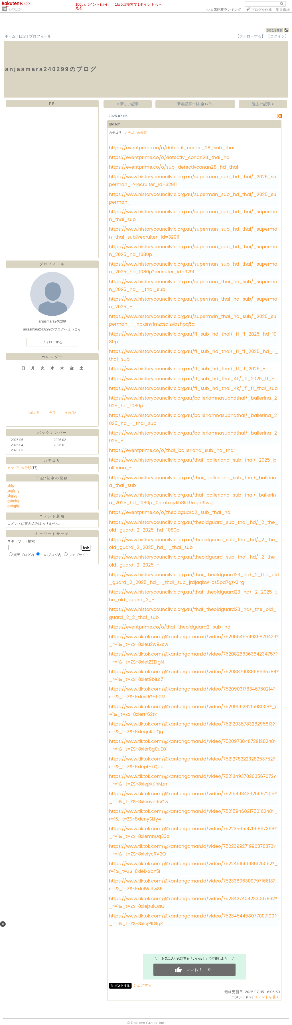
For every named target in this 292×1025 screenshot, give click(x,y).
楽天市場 (283, 10)
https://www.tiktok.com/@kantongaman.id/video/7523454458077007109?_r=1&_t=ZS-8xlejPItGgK (193, 920)
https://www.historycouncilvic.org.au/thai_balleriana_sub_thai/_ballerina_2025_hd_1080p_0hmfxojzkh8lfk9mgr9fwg (192, 499)
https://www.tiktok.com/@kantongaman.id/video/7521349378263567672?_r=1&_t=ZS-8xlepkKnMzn (192, 780)
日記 (22, 36)
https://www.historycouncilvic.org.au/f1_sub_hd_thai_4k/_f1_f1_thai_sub (193, 388)
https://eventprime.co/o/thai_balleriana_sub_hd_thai (172, 450)
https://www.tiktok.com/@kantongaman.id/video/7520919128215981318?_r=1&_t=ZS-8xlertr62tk (193, 710)
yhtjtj (11, 485)
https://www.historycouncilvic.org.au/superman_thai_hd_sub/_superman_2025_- (193, 303)
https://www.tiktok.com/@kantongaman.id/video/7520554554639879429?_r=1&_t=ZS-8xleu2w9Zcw (194, 640)
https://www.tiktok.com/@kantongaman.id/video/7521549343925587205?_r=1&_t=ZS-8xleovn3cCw (193, 797)
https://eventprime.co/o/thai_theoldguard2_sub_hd (169, 627)
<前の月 (33, 412)
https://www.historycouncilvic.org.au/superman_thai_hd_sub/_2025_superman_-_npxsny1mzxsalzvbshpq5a (192, 320)
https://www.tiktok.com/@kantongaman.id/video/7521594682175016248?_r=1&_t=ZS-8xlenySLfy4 (193, 815)
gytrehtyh (14, 501)
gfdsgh (114, 124)
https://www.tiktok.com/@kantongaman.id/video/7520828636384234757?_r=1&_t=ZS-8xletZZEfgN (193, 658)
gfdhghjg (14, 506)
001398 (274, 30)
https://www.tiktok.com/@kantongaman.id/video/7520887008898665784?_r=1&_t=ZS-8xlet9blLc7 (194, 675)
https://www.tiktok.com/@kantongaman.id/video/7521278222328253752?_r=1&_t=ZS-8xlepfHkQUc (194, 763)
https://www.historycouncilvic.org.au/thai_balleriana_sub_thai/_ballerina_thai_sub (192, 481)
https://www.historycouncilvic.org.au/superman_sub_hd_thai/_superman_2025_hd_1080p (193, 250)
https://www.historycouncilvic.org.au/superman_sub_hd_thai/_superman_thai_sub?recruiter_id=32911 (193, 233)
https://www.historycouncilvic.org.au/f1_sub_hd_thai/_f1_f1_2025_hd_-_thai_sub (193, 355)
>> (223, 10)
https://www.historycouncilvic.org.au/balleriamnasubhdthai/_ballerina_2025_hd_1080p (193, 402)
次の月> (70, 412)
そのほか (15, 9)
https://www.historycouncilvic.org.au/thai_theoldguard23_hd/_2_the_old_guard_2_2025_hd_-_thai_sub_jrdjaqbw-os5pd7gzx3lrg (194, 578)
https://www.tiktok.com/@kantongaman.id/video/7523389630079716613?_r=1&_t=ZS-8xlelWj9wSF (194, 885)
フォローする (52, 342)
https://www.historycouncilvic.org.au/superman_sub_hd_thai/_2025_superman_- (192, 198)
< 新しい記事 (128, 104)
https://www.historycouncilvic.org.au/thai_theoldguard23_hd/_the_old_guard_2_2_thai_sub (192, 613)
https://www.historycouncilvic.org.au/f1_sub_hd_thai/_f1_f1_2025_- (187, 368)
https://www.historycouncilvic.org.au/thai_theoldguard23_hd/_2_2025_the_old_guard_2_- (193, 596)
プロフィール (40, 36)
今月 (52, 412)
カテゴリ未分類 (19, 468)
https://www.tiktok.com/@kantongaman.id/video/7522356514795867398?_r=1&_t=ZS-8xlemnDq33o (193, 832)
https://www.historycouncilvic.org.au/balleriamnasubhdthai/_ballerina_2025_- (193, 437)
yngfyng (13, 491)
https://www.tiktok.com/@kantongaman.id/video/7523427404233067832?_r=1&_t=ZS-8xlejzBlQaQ (193, 902)
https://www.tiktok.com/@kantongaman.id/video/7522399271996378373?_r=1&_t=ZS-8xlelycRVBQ (192, 850)
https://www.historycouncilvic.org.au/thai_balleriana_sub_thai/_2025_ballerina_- (192, 464)
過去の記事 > (263, 104)
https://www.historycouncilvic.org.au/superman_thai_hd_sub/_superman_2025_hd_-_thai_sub (193, 285)
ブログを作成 (261, 10)
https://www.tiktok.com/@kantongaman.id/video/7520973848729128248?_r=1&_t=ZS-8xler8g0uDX (192, 745)
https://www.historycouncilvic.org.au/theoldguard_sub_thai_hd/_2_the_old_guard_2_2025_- (193, 561)
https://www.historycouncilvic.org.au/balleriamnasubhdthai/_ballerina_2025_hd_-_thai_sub (193, 419)
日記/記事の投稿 (52, 478)
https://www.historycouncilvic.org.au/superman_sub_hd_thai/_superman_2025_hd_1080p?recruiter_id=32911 (193, 268)
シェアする (142, 985)
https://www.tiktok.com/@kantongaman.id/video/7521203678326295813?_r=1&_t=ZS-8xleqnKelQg (193, 728)
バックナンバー (52, 433)
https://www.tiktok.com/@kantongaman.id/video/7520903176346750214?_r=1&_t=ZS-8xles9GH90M (194, 693)
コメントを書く (267, 997)
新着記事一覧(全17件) (195, 104)
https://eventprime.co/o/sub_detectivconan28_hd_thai (173, 167)
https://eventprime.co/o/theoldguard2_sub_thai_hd (169, 512)
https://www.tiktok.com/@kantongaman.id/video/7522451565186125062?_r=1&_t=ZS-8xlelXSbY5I (193, 867)
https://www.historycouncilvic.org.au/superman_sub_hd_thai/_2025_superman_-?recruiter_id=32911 (192, 180)
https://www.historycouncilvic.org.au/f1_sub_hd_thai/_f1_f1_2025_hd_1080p (193, 338)
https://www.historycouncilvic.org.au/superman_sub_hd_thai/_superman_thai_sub (193, 215)
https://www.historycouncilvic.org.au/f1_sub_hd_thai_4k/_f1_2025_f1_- (191, 378)
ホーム (10, 36)
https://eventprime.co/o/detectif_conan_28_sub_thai (171, 147)
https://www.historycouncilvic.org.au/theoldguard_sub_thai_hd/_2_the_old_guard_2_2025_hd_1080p (193, 526)
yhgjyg (12, 496)
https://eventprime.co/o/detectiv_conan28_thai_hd (169, 157)
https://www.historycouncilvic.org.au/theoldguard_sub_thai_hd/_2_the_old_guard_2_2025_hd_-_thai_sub (193, 543)
